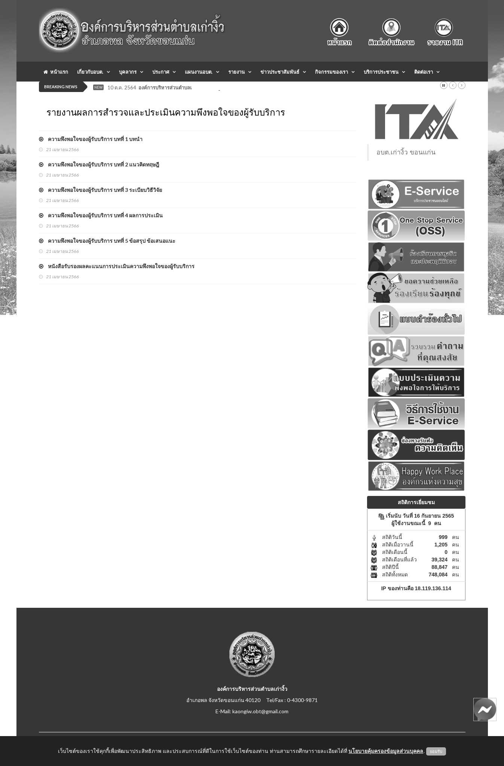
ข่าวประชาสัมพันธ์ (279, 72)
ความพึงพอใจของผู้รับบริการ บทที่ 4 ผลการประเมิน (101, 215)
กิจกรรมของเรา (331, 72)
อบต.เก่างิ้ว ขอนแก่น (406, 152)
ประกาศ (160, 72)
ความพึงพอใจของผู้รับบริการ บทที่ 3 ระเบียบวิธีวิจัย (100, 190)
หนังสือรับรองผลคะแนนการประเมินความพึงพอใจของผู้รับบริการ (117, 266)
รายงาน (236, 72)
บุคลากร (128, 72)
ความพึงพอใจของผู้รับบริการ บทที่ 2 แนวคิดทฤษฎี (99, 164)
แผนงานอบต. (199, 72)
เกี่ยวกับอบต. (90, 72)
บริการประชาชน (381, 72)
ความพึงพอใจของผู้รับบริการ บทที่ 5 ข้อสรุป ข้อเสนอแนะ (107, 241)
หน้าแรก (55, 72)
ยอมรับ (436, 751)
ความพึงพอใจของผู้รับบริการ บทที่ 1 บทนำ (91, 139)
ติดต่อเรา (423, 72)
